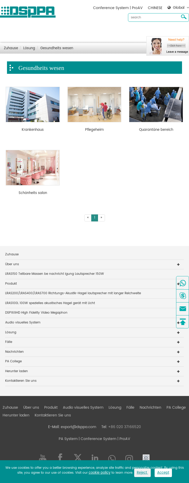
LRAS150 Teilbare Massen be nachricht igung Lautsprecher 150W (54, 273)
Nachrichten (150, 31)
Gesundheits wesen (56, 48)
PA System (68, 439)
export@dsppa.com (78, 427)
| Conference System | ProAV (104, 439)
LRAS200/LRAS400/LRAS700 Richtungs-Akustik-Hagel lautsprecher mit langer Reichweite (73, 293)
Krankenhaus (33, 130)
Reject (142, 472)
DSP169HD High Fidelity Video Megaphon (36, 312)
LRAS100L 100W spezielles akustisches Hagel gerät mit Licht (50, 303)
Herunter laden (16, 39)
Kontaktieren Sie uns (53, 39)
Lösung (115, 31)
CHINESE (155, 8)
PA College (13, 361)
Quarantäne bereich (156, 130)
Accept (163, 472)
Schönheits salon (33, 193)
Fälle (130, 31)
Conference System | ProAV (118, 8)
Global (178, 7)
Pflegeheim (94, 130)
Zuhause (10, 31)
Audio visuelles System (83, 31)
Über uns (31, 31)
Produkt (51, 31)
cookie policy (99, 472)
